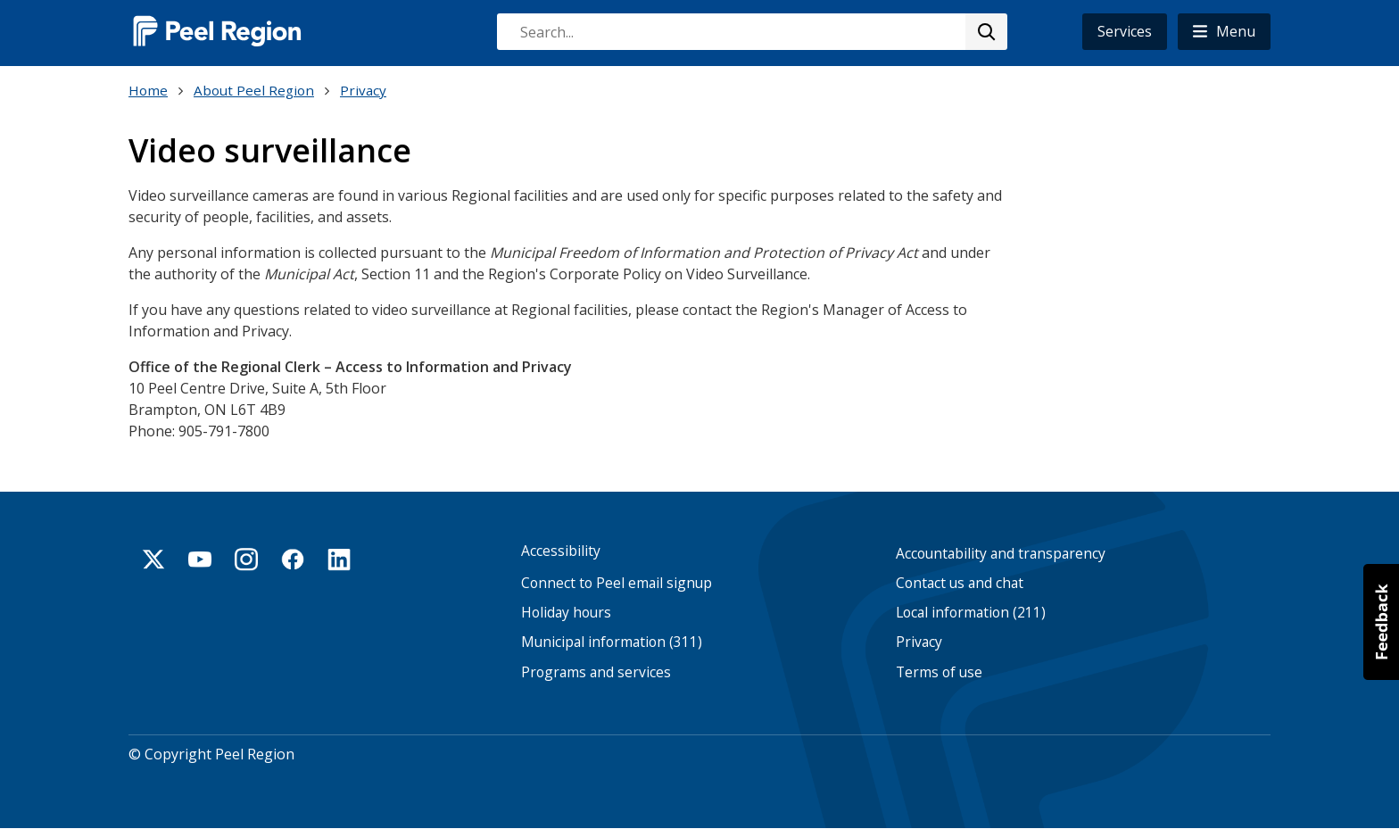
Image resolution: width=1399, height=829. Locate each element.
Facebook (292, 559)
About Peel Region (254, 90)
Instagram (246, 559)
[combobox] (751, 31)
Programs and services (596, 672)
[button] (1224, 31)
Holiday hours (566, 612)
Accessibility (560, 551)
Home (148, 90)
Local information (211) (971, 612)
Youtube (200, 559)
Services (1124, 31)
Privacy (363, 90)
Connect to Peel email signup (616, 583)
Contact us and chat (959, 583)
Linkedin (339, 559)
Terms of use (939, 672)
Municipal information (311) (611, 642)
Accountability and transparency (1000, 553)
